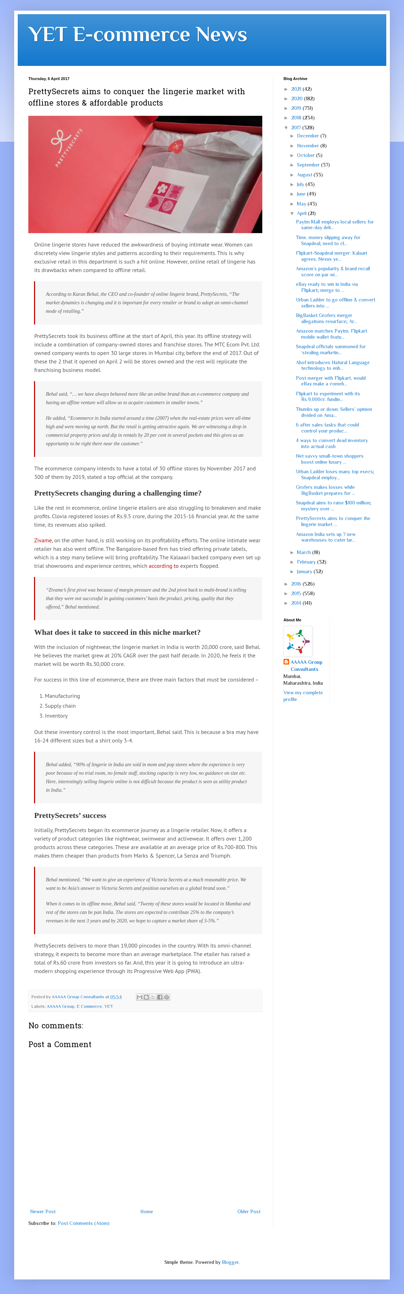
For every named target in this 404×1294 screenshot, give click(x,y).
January (305, 571)
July (301, 184)
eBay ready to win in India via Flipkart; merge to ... (327, 287)
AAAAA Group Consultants (306, 665)
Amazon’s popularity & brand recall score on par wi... (333, 271)
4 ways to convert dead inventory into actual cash (332, 443)
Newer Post (43, 1211)
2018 (297, 117)
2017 (296, 127)
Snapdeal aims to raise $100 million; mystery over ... (333, 506)
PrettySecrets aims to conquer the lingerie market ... (333, 521)
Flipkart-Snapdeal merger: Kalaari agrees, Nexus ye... (331, 256)
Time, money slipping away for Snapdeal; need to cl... (328, 240)
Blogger (230, 1262)
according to (164, 565)
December (308, 136)
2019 (297, 108)
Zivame (43, 540)
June (302, 194)
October (306, 155)
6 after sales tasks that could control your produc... (327, 428)
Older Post (248, 1211)
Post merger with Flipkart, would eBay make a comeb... (331, 381)
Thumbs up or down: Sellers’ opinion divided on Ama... (334, 412)
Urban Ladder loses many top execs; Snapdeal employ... (335, 474)
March (304, 552)
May (302, 204)
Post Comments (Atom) (84, 1223)
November (308, 145)
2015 (297, 593)
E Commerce (89, 1006)
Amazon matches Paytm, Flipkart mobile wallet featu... (331, 334)
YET (108, 1006)
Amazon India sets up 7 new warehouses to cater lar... (325, 537)
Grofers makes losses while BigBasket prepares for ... (325, 490)
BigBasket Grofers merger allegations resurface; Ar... (326, 318)
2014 (297, 603)
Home (146, 1211)
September (309, 165)
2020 (297, 98)
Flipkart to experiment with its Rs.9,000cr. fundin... (328, 396)
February (307, 562)
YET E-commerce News (137, 34)
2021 (297, 89)
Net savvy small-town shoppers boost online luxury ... (330, 459)
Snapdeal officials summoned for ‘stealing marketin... (331, 349)
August (305, 174)
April (302, 213)
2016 (297, 584)
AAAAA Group (60, 1006)
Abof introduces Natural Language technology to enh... (333, 365)
